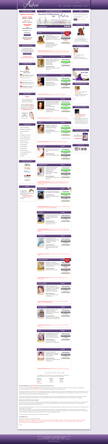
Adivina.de (30, 4)
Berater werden (77, 6)
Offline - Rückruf (65, 38)
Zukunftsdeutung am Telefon (69, 420)
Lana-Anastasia (43, 259)
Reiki (21, 133)
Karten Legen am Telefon (47, 420)
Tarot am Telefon (51, 421)
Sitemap (68, 436)
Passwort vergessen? (81, 19)
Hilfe (64, 436)
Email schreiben (65, 42)
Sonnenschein (42, 188)
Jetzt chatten (66, 107)
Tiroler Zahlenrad (23, 146)
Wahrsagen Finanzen (60, 421)
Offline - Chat (66, 84)
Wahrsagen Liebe (43, 421)
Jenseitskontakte (23, 140)
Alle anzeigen (39, 383)
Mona (40, 33)
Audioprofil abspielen (62, 138)
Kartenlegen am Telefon (24, 420)
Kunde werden (67, 6)
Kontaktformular (27, 39)
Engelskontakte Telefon (78, 421)
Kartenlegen (21, 389)
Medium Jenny (42, 75)
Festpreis (22, 155)
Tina (39, 330)
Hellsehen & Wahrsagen (25, 129)
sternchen (41, 236)
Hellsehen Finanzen (35, 421)
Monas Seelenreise (78, 114)
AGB (44, 436)
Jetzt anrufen (66, 61)
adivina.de (33, 385)
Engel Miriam (42, 283)
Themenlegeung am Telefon (37, 422)
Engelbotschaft (78, 138)
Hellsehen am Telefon (80, 420)
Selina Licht (42, 146)
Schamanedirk (42, 165)
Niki (39, 349)
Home (59, 6)
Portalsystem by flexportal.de (54, 441)
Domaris (76, 90)
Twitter (62, 438)
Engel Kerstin (42, 307)
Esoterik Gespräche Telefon (24, 421)
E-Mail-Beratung (65, 65)
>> (63, 372)
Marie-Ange (41, 99)
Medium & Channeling (25, 138)
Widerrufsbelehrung (57, 436)
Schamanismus (23, 148)
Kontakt (85, 6)
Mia (74, 53)
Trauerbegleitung (24, 154)
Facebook (53, 438)
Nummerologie (23, 144)
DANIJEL (40, 56)
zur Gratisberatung (27, 53)
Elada (40, 122)
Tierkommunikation (24, 142)
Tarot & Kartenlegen (24, 127)
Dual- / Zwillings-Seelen (25, 137)
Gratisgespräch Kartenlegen (35, 420)
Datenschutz (49, 436)
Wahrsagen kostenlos (37, 389)
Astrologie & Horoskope (25, 135)
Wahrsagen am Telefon (58, 420)
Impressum (39, 436)
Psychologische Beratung (25, 152)
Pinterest (67, 438)
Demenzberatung (24, 150)
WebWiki (48, 438)
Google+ (20, 424)
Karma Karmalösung (24, 131)
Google (57, 438)
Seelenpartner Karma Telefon (25, 422)
